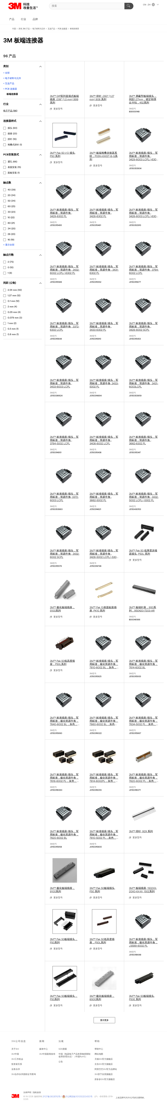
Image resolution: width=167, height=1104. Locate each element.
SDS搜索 (63, 1049)
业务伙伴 (15, 1069)
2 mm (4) (12, 307)
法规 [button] (61, 1041)
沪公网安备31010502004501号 (77, 1097)
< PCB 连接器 (10, 89)
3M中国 (15, 1054)
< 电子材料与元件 (12, 78)
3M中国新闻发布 (47, 1054)
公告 (61, 1062)
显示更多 (104, 1020)
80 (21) (11, 223)
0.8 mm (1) (13, 334)
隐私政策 (37, 1093)
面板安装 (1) (14, 173)
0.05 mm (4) (14, 312)
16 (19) (11, 240)
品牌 (35, 19)
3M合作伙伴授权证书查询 (23, 1074)
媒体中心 (43, 1049)
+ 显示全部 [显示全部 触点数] (8, 245)
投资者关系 (16, 1064)
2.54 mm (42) (15, 290)
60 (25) (11, 206)
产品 (11, 19)
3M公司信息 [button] (18, 1041)
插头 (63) (12, 128)
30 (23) (11, 212)
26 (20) (11, 234)
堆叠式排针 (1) (15, 145)
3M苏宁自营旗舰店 (104, 1074)
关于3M (15, 1049)
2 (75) (11, 262)
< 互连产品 (8, 83)
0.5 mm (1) (13, 329)
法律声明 (27, 1093)
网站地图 (99, 1054)
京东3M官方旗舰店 (104, 1064)
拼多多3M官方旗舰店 (105, 1079)
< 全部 (6, 73)
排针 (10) (12, 139)
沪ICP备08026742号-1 (52, 1097)
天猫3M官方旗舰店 (104, 1059)
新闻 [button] (42, 1041)
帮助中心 (99, 1049)
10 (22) (11, 217)
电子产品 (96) (10, 111)
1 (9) (10, 273)
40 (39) (11, 190)
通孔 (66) (12, 162)
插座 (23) (12, 134)
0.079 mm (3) (15, 318)
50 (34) (11, 201)
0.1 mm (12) (13, 301)
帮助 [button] (97, 1041)
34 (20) (11, 229)
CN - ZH (151, 5)
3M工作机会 (17, 1059)
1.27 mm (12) (14, 295)
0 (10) (10, 267)
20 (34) (11, 195)
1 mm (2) (12, 323)
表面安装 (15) (14, 167)
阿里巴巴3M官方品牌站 (106, 1069)
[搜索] (91, 6)
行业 (23, 19)
